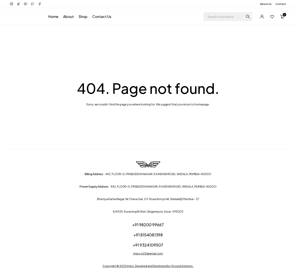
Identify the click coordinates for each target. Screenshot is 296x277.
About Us (266, 3)
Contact (280, 3)
